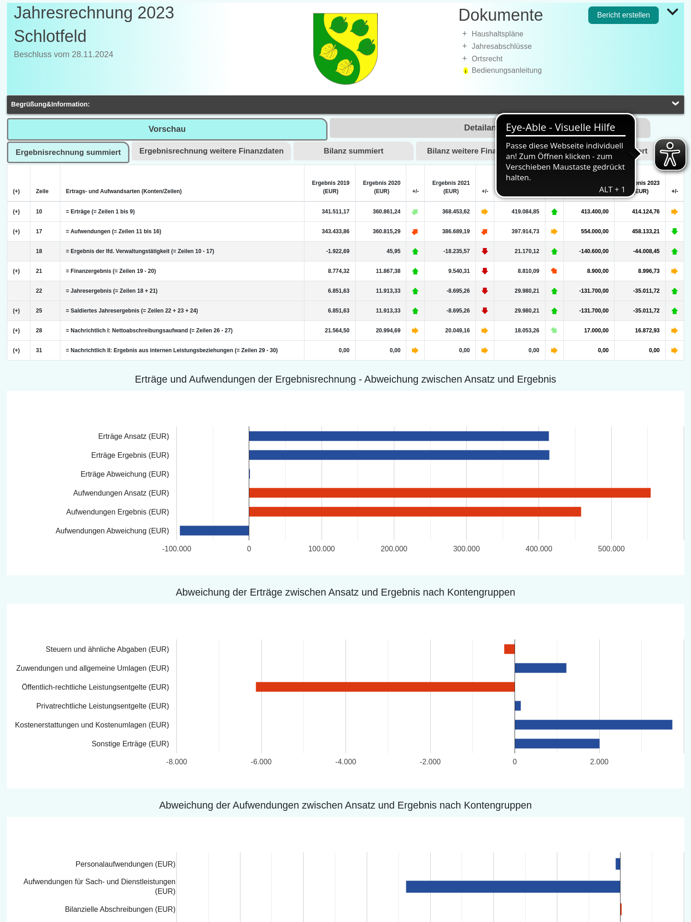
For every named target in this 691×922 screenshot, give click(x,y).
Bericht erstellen (623, 15)
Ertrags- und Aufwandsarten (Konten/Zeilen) (124, 191)
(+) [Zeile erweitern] (16, 211)
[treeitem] (571, 34)
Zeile (42, 191)
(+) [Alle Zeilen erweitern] (16, 191)
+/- (415, 191)
